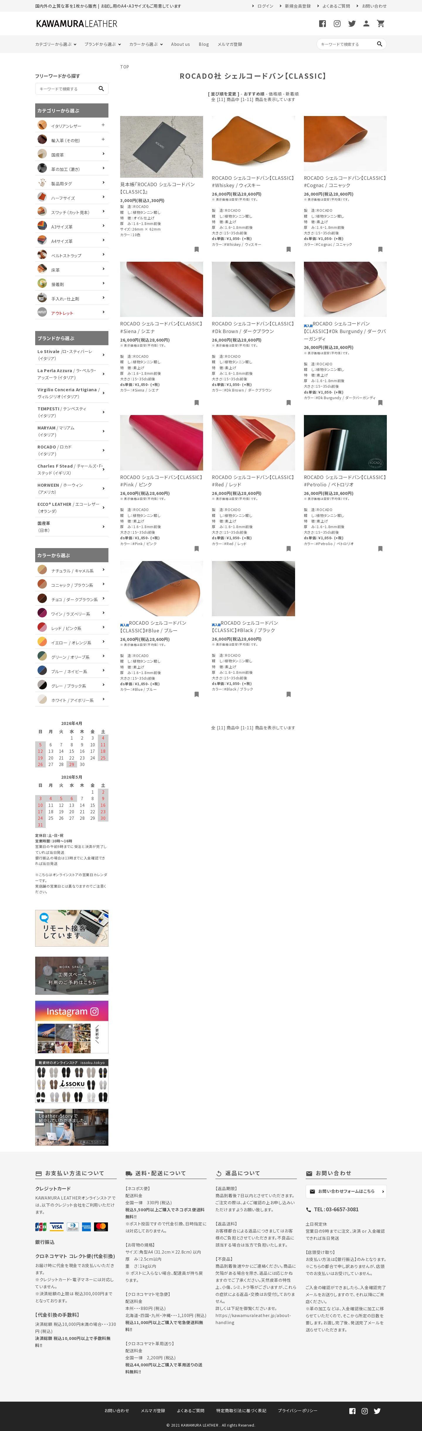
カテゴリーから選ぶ (53, 44)
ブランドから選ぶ (100, 44)
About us (180, 44)
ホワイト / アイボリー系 (66, 700)
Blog (204, 44)
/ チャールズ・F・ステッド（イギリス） (70, 469)
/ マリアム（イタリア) (56, 431)
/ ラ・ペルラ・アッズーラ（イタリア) (67, 373)
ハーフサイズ (56, 198)
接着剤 (51, 284)
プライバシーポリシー (298, 1410)
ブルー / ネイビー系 (63, 671)
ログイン (265, 6)
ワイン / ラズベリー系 (64, 614)
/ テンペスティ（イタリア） (62, 412)
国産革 (51, 155)
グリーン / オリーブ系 (64, 657)
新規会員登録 (298, 6)
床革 (49, 270)
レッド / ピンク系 (60, 628)
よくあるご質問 (336, 6)
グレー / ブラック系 (62, 686)
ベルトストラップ (60, 255)
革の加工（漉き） (59, 169)
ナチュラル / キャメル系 (66, 571)
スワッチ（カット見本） (64, 212)
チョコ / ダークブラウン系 (68, 599)
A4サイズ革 (55, 241)
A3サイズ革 (55, 227)
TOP (124, 67)
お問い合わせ (374, 6)
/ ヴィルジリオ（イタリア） (69, 393)
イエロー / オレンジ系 (64, 643)
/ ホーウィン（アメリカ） (60, 488)
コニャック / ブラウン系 (65, 585)
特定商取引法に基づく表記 (241, 1410)
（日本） (44, 526)
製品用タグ (55, 184)
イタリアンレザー (60, 126)
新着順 (292, 94)
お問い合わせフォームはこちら (342, 1191)
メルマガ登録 (230, 44)
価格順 (275, 94)
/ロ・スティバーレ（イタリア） (65, 354)
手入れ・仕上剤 (58, 299)
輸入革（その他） (59, 140)
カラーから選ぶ (143, 44)
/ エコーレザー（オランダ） (69, 507)
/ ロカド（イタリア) (55, 450)
